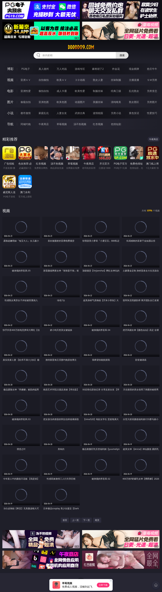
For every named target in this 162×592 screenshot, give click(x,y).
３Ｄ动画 (80, 80)
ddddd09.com (81, 47)
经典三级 (116, 91)
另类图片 (152, 102)
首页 (65, 520)
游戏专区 (80, 69)
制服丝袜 (98, 91)
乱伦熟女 (134, 91)
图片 (10, 102)
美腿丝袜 (98, 102)
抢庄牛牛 (152, 69)
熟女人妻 (98, 80)
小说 (10, 113)
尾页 (97, 520)
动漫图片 (80, 102)
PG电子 (25, 69)
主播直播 (134, 80)
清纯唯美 (116, 102)
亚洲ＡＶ (26, 80)
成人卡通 (62, 91)
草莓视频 (62, 124)
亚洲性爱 (26, 91)
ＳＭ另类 (152, 80)
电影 (10, 91)
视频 (10, 80)
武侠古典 (80, 113)
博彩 (10, 69)
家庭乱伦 (44, 113)
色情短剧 (116, 124)
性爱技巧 (152, 113)
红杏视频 (98, 124)
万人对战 (62, 69)
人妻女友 (62, 113)
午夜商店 (44, 124)
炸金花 (116, 69)
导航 (10, 124)
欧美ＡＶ (62, 80)
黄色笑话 (134, 113)
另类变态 (152, 91)
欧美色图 (62, 102)
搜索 (122, 55)
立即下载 (103, 584)
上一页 (75, 520)
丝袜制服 (116, 80)
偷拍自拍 (44, 91)
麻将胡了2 (98, 69)
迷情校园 (98, 113)
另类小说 (116, 113)
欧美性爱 (80, 91)
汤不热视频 (80, 124)
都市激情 (26, 113)
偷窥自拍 (26, 102)
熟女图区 (134, 102)
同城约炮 (26, 124)
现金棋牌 (134, 69)
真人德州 (44, 69)
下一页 (86, 520)
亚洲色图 (44, 102)
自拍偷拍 (44, 80)
